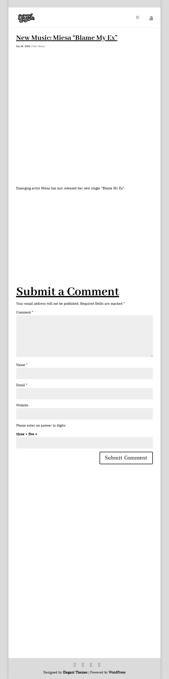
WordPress (117, 672)
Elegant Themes (75, 672)
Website (22, 405)
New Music (38, 46)
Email (21, 385)
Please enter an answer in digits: (41, 425)
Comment (24, 312)
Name (21, 365)
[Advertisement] (92, 226)
